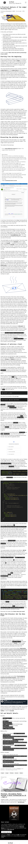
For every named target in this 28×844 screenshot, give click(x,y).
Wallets (21, 773)
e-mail (18, 834)
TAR (17, 378)
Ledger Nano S (4, 70)
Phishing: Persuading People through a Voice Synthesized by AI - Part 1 (13, 795)
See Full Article (21, 802)
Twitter (2, 710)
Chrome (7, 359)
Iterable (12, 244)
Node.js (13, 359)
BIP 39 (24, 550)
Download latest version (11, 180)
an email (12, 710)
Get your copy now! (6, 832)
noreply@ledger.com (15, 235)
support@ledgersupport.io (11, 148)
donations (3, 835)
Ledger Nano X (15, 70)
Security (16, 773)
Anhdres (19, 768)
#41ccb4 (20, 326)
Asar (16, 376)
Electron (12, 357)
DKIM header (4, 265)
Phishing (11, 773)
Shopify (8, 243)
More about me (10, 829)
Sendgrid (16, 241)
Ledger (18, 60)
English (2, 773)
